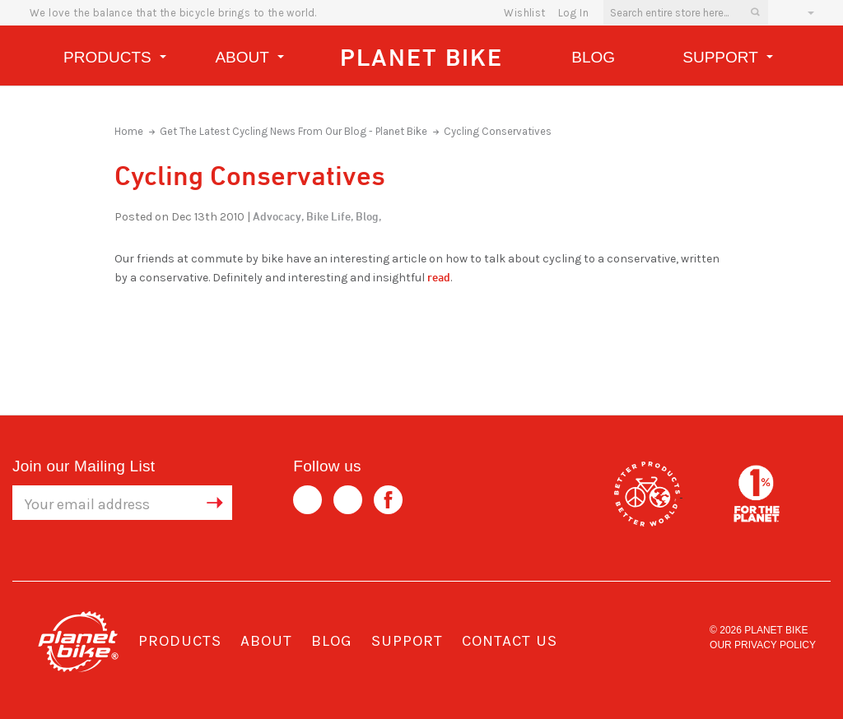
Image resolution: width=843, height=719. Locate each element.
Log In (573, 13)
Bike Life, (329, 216)
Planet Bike (421, 57)
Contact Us (509, 641)
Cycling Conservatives (498, 131)
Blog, (368, 216)
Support (727, 60)
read (438, 277)
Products (114, 60)
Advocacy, (278, 216)
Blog (593, 57)
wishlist (524, 13)
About (249, 60)
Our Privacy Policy (763, 645)
